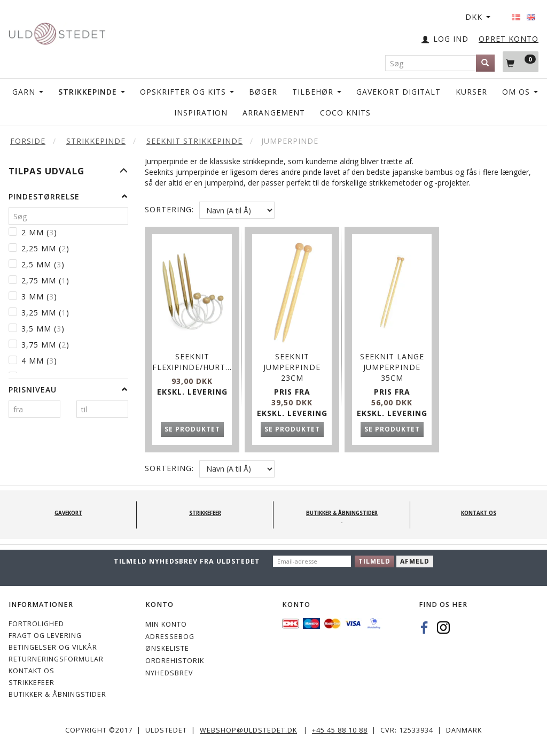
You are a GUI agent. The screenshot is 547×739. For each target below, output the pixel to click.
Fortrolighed (36, 617)
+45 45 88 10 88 (340, 724)
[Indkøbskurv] (520, 61)
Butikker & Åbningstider (57, 688)
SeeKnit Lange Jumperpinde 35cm (392, 359)
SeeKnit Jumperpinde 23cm (292, 359)
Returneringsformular (56, 653)
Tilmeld (374, 555)
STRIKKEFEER (31, 676)
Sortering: (169, 209)
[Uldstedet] (57, 31)
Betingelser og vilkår (53, 641)
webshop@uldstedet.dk (248, 724)
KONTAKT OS (31, 664)
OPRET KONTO (508, 39)
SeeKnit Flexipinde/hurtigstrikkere (192, 353)
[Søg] (485, 63)
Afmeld (414, 555)
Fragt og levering (45, 629)
